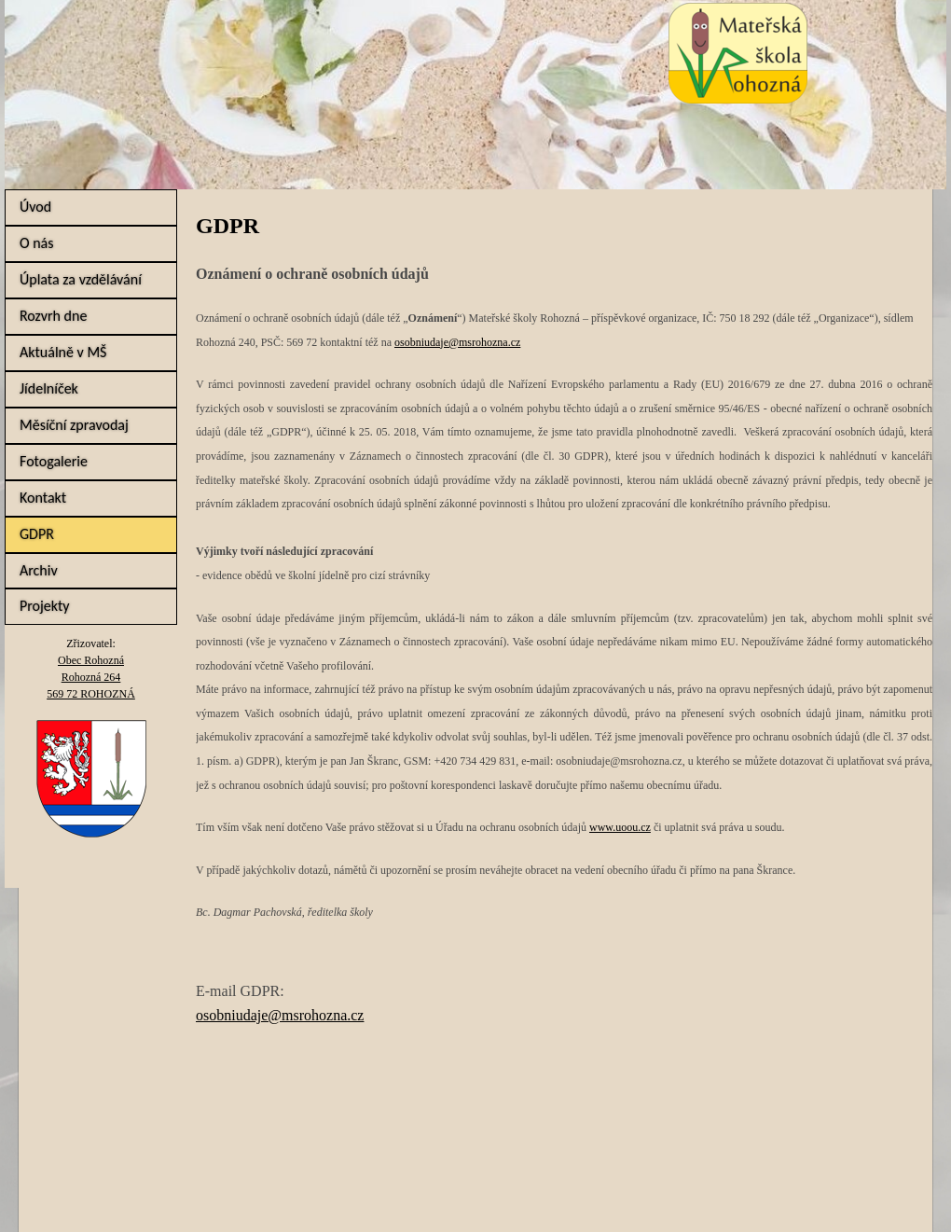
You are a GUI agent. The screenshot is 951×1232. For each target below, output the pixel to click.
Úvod (35, 206)
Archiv (39, 570)
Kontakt (43, 497)
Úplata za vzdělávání (81, 279)
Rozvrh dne (53, 316)
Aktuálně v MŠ (63, 352)
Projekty (45, 606)
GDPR (37, 534)
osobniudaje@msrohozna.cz (457, 342)
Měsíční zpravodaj (74, 425)
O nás (37, 243)
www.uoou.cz (620, 827)
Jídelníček (49, 388)
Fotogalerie (54, 461)
